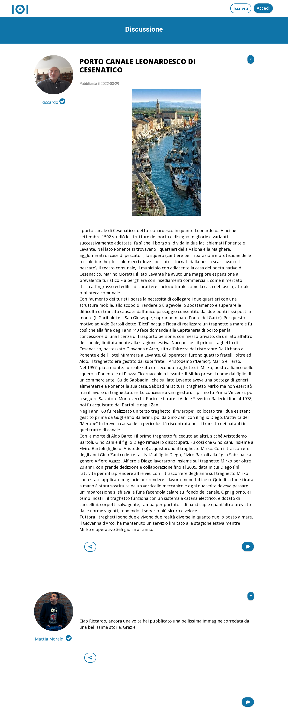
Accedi (263, 8)
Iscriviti (240, 8)
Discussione (144, 29)
